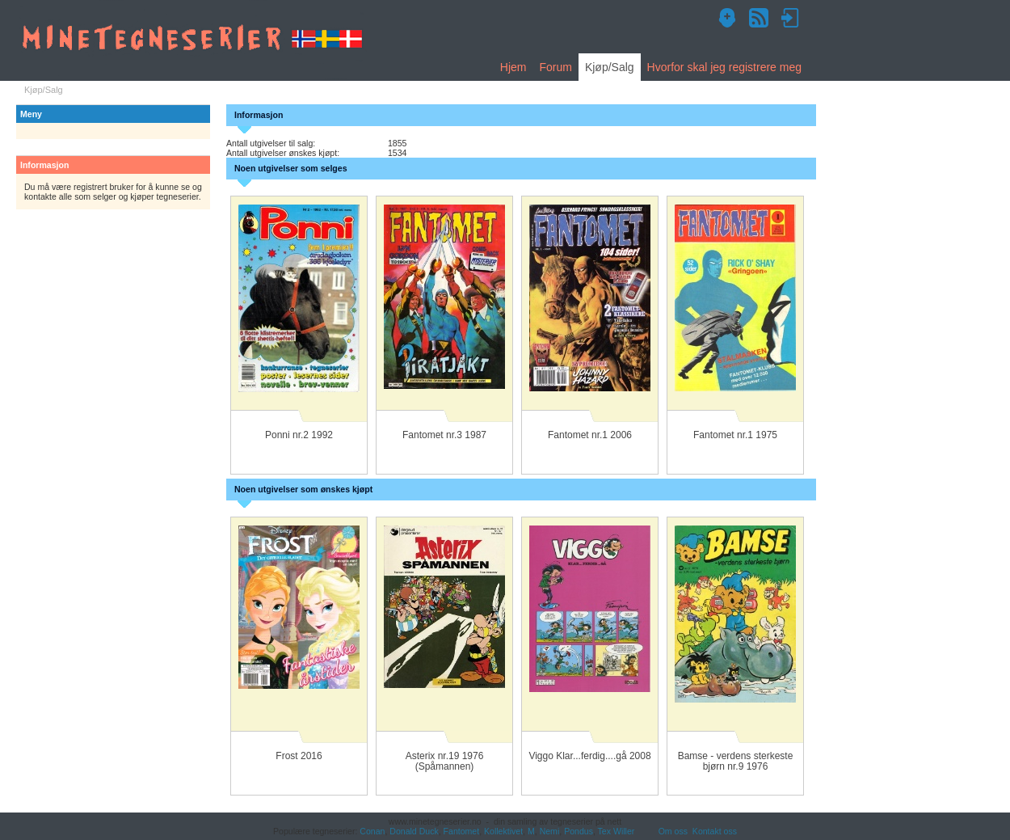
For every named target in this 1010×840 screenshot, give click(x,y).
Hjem (513, 67)
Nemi (550, 831)
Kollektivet (503, 831)
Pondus (578, 831)
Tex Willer (616, 831)
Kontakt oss (714, 831)
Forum (555, 67)
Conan (372, 831)
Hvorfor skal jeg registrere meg (724, 67)
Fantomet (462, 831)
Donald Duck (413, 831)
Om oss (673, 831)
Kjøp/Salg (609, 67)
